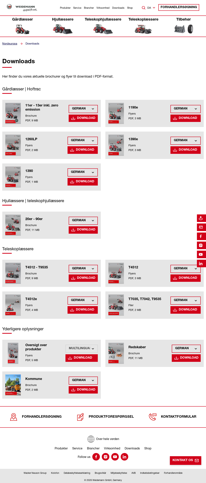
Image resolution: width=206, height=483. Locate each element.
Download (87, 118)
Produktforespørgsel (105, 416)
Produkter (65, 7)
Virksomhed (103, 7)
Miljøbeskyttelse (119, 472)
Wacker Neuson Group (35, 472)
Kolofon (55, 472)
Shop (130, 7)
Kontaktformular (172, 416)
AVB (133, 472)
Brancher (89, 7)
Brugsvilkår (100, 472)
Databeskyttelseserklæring (77, 472)
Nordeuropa (9, 43)
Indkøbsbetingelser (149, 472)
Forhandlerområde (173, 472)
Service (77, 7)
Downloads (118, 7)
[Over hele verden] (103, 438)
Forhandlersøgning (181, 7)
